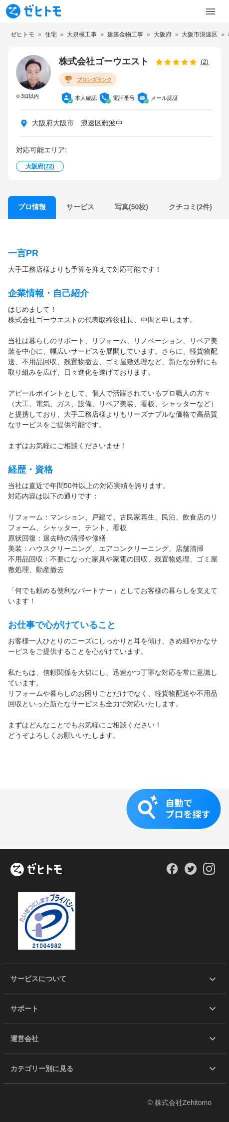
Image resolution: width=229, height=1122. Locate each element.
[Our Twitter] (190, 872)
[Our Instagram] (209, 872)
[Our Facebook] (172, 872)
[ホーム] (36, 870)
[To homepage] (33, 11)
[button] (114, 819)
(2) (205, 61)
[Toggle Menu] (211, 11)
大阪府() (39, 166)
